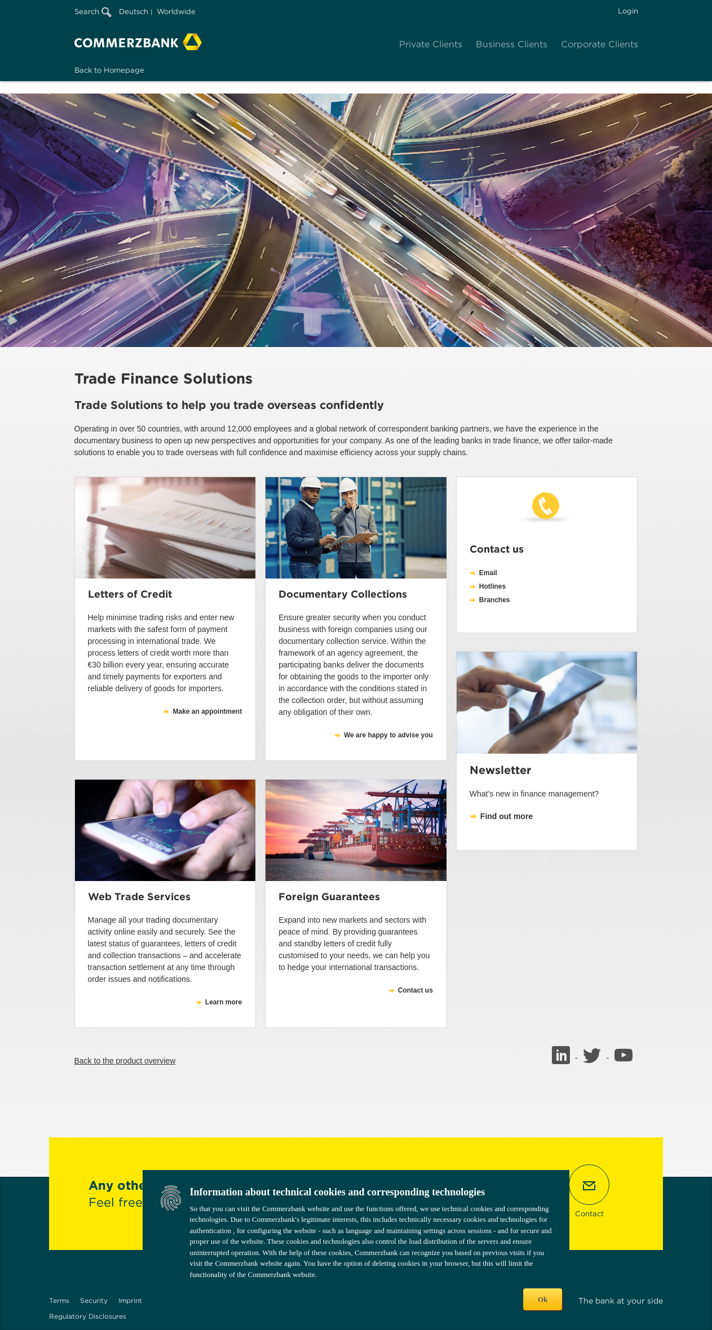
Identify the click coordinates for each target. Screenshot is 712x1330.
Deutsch (133, 11)
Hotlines (492, 586)
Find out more (506, 816)
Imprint (130, 1300)
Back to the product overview (125, 1060)
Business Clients (511, 44)
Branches (494, 600)
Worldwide (176, 11)
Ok (542, 1299)
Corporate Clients (599, 44)
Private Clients (430, 44)
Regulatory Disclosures (87, 1316)
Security (94, 1300)
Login (628, 11)
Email (488, 573)
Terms (59, 1300)
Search (93, 11)
